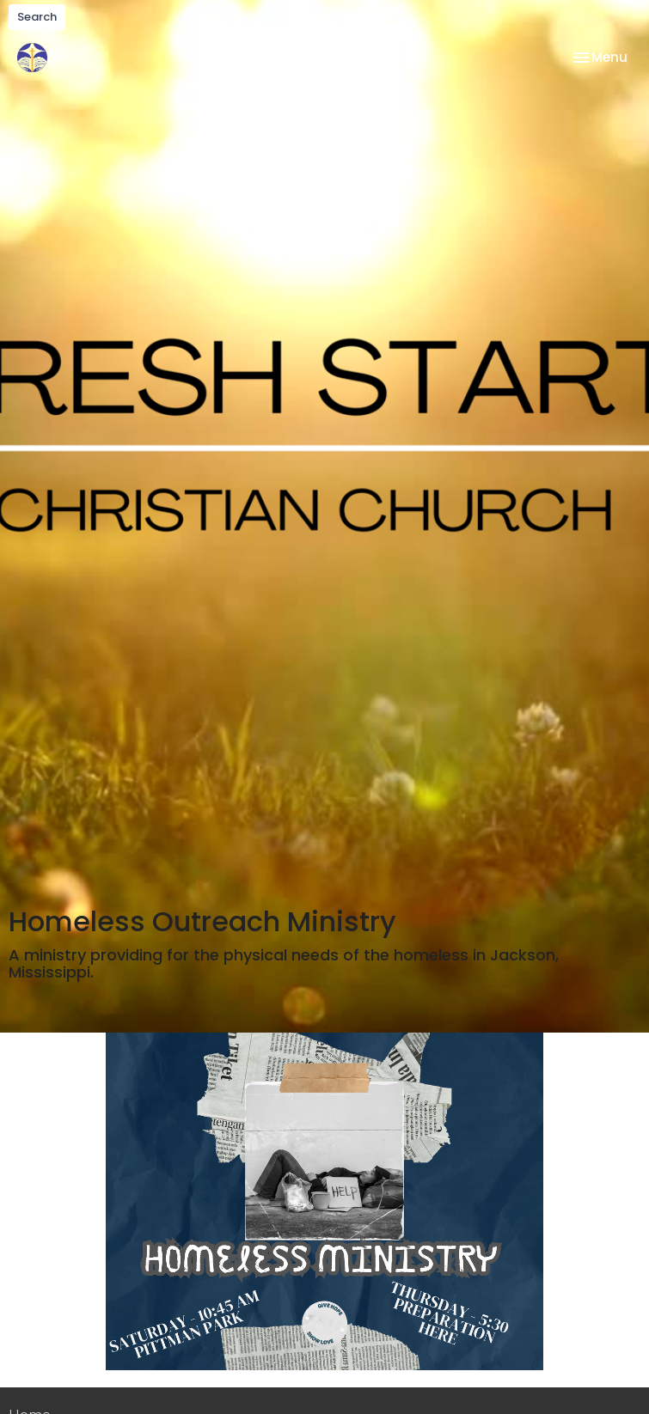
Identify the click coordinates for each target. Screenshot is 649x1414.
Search (37, 17)
